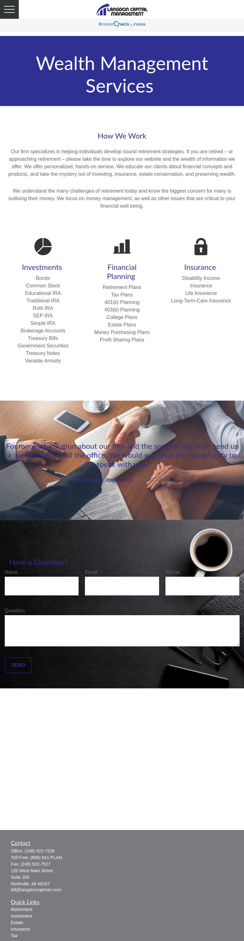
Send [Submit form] (18, 665)
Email (91, 572)
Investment (21, 915)
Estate (17, 922)
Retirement (21, 909)
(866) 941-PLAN (46, 857)
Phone (172, 572)
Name (11, 572)
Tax (14, 935)
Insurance (20, 929)
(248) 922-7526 (40, 850)
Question (15, 610)
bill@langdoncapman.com (103, 480)
